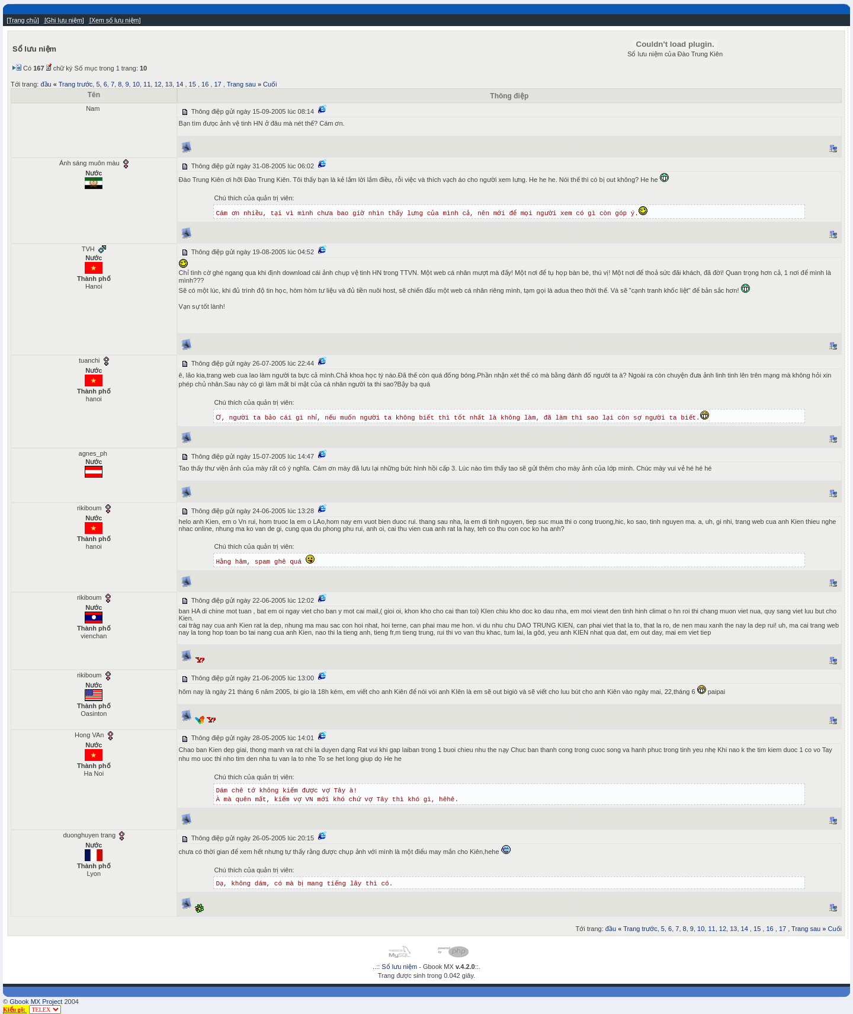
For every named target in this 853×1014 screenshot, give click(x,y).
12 (157, 84)
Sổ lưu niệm (399, 966)
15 (192, 84)
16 (205, 84)
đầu (45, 84)
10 (136, 84)
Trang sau (241, 84)
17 (217, 84)
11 (146, 84)
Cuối (270, 84)
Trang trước (76, 84)
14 (179, 84)
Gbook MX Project (35, 1001)
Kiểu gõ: (15, 1009)
